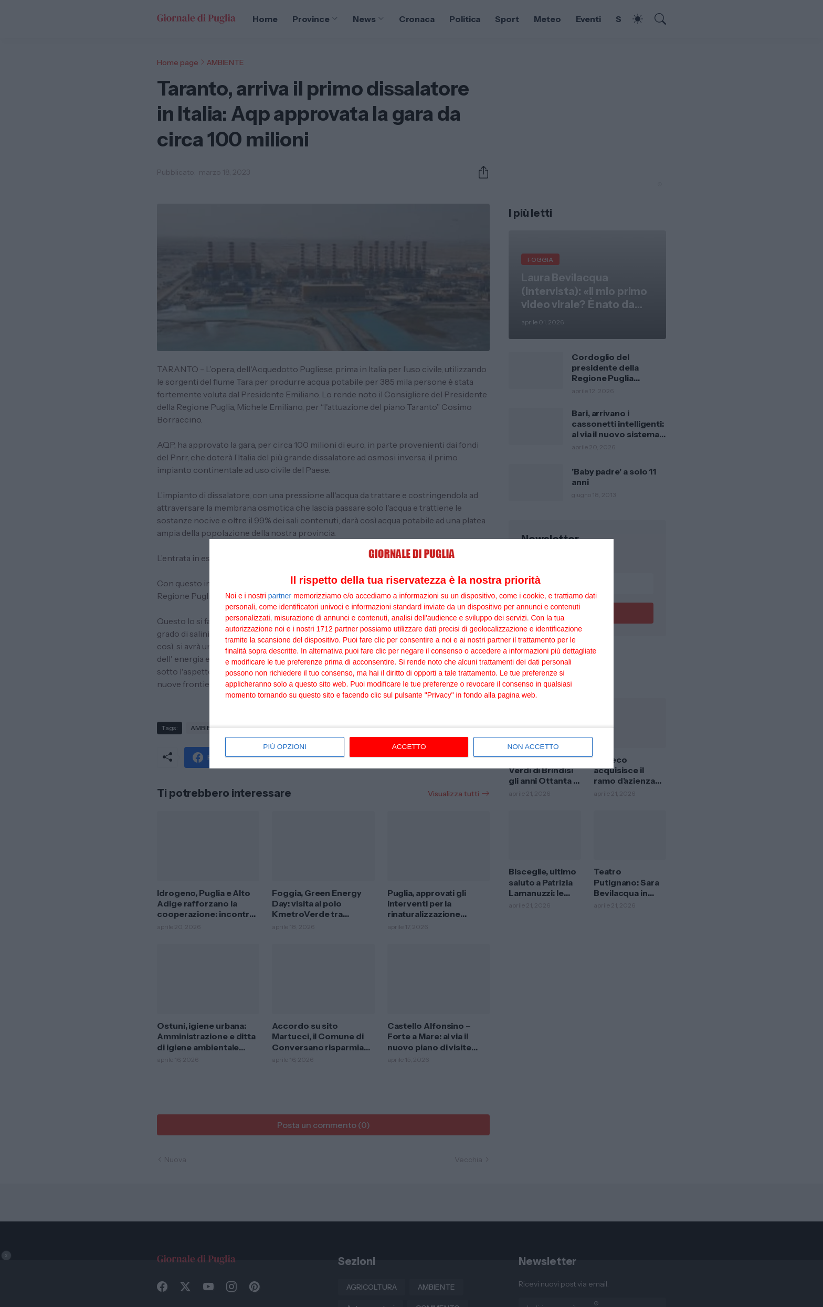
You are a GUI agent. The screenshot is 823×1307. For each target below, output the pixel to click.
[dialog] (411, 653)
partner (279, 596)
